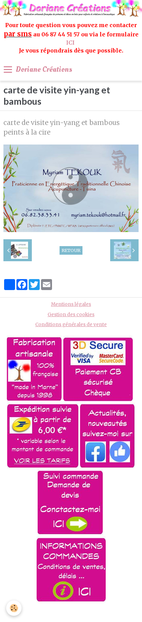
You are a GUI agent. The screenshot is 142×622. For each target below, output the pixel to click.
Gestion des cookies (71, 315)
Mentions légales (71, 304)
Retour (71, 250)
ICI (71, 42)
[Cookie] (14, 608)
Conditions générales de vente (71, 324)
